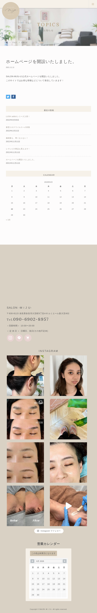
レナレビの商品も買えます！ (18, 149)
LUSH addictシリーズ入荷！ (18, 116)
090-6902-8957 (31, 319)
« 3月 (8, 220)
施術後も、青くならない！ (17, 138)
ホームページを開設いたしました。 (21, 160)
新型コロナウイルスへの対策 (18, 127)
